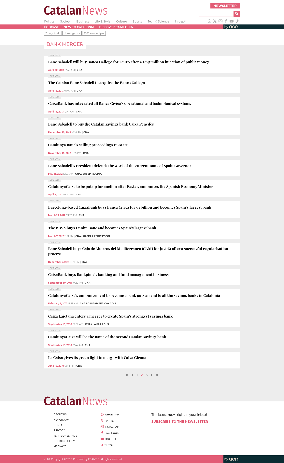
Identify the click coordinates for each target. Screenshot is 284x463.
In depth (181, 21)
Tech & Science (158, 21)
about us (60, 414)
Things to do (53, 33)
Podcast (51, 27)
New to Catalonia (79, 27)
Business (82, 21)
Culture (121, 21)
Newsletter (225, 6)
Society (65, 21)
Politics (49, 21)
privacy (59, 430)
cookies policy (64, 441)
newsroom (61, 419)
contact (60, 425)
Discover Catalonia (116, 27)
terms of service (65, 435)
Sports (137, 21)
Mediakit (60, 446)
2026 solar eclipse (94, 33)
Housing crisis (72, 33)
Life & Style (102, 21)
